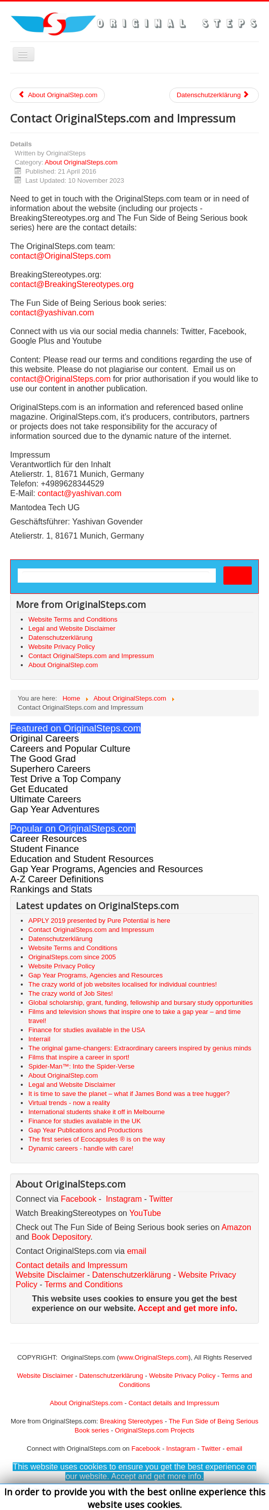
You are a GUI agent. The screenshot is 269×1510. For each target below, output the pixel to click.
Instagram (124, 1199)
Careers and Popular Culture (70, 748)
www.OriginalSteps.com (153, 1357)
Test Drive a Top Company (65, 778)
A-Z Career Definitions (57, 879)
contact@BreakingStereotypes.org (72, 284)
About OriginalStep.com (57, 95)
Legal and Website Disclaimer (72, 628)
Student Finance (44, 848)
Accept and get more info (186, 1308)
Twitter (161, 1199)
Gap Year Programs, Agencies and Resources (106, 869)
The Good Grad (43, 758)
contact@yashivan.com (52, 312)
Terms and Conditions (84, 1284)
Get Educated (39, 789)
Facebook (78, 1199)
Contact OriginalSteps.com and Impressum (91, 656)
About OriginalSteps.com (81, 162)
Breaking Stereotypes (131, 1421)
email (136, 1251)
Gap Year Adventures (54, 809)
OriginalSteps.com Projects (155, 1430)
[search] (115, 576)
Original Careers (44, 738)
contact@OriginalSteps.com (60, 256)
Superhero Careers (50, 768)
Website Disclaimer (50, 1275)
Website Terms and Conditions (73, 619)
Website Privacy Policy (61, 646)
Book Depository (60, 1237)
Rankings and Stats (51, 889)
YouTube (145, 1213)
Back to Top (241, 1490)
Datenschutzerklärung (213, 95)
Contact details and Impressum (174, 1403)
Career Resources (48, 838)
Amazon (236, 1227)
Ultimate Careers (45, 799)
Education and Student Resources (81, 858)
